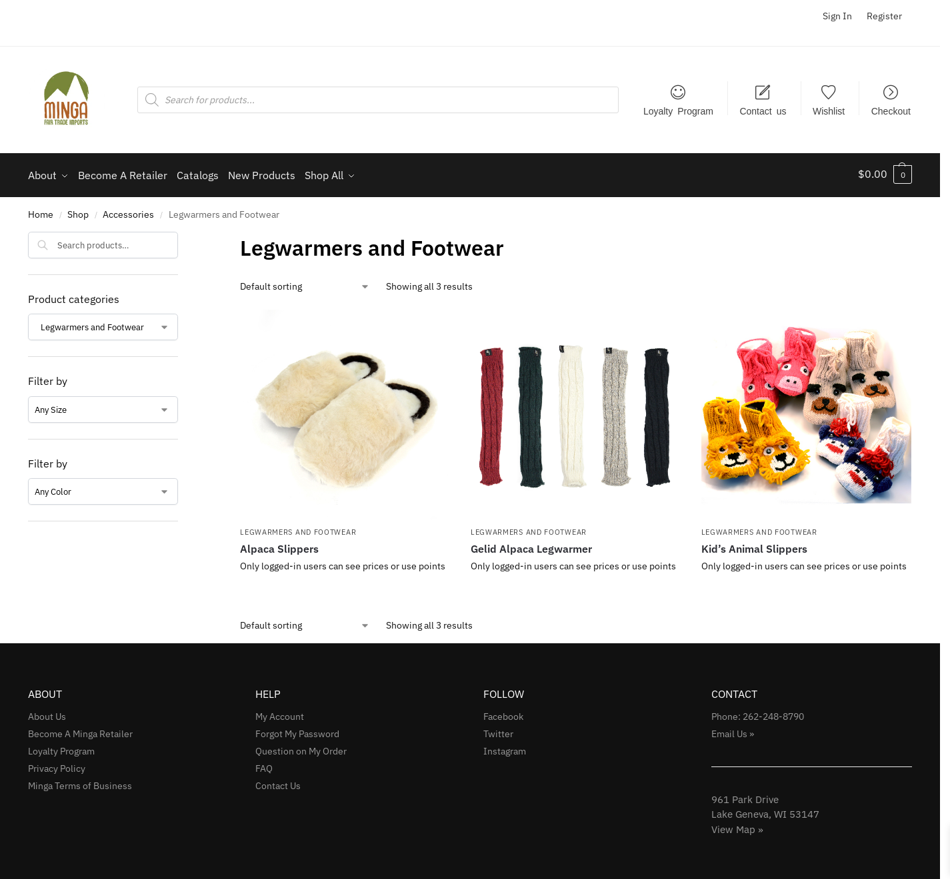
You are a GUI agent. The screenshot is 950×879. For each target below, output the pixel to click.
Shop (78, 211)
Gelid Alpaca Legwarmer (531, 545)
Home (40, 211)
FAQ (264, 765)
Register (884, 16)
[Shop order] (305, 283)
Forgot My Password (297, 731)
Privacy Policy (56, 765)
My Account (279, 714)
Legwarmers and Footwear (298, 529)
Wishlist (829, 110)
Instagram (504, 748)
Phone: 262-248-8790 (757, 714)
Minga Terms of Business (80, 782)
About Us (47, 714)
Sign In (837, 16)
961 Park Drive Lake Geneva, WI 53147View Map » (765, 811)
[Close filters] (182, 237)
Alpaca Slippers (279, 545)
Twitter (498, 731)
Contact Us (278, 782)
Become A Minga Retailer (80, 731)
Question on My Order (301, 748)
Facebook (503, 714)
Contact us (762, 110)
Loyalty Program (678, 110)
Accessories (128, 211)
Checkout (891, 110)
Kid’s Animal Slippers (754, 545)
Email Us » (732, 731)
